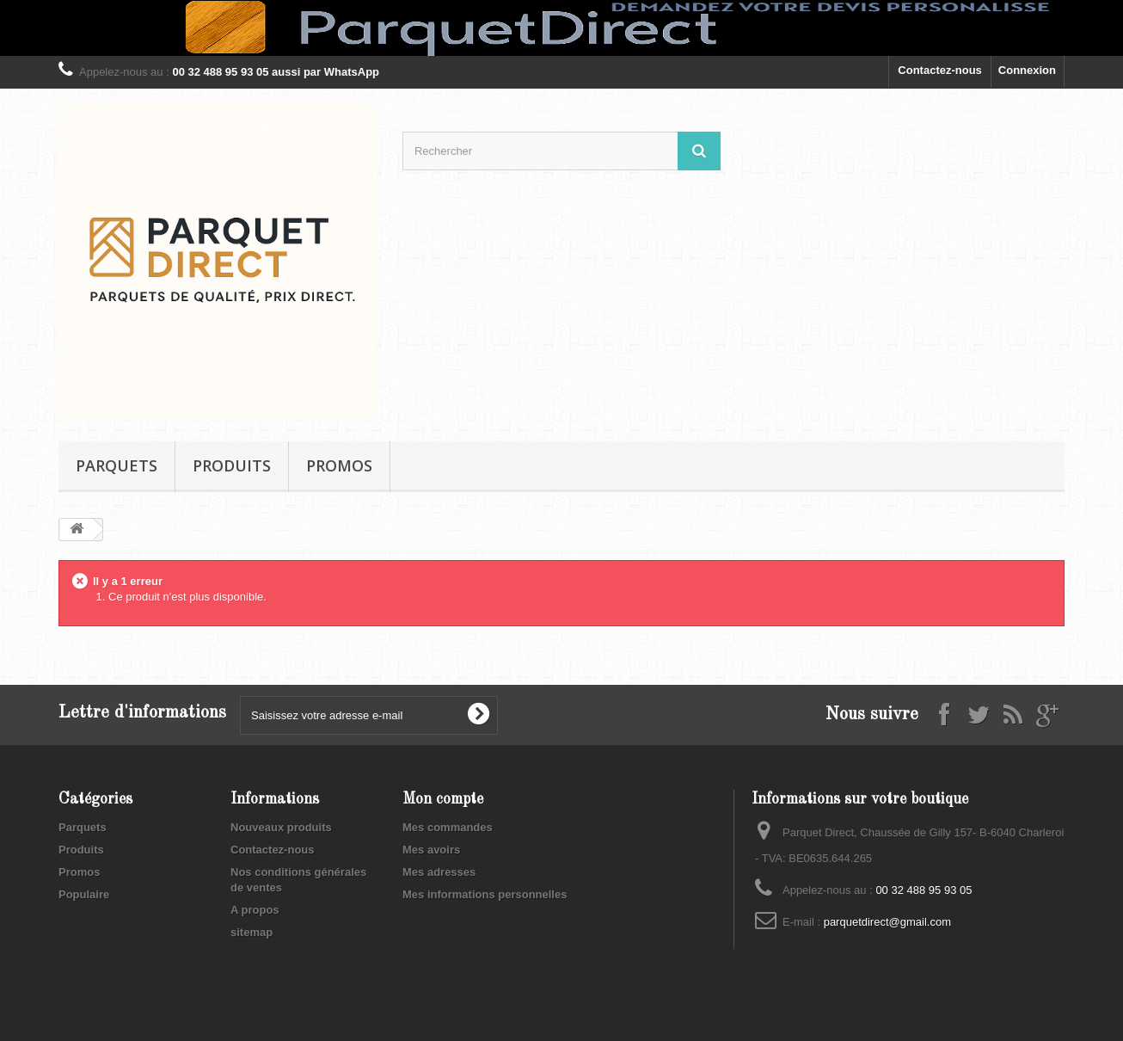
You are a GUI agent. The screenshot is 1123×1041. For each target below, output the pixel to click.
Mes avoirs (431, 849)
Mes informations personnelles (484, 894)
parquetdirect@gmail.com (887, 921)
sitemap (251, 932)
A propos (254, 909)
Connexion (1027, 70)
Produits (232, 465)
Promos (339, 465)
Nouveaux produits (281, 827)
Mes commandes (447, 827)
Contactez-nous (940, 70)
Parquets (116, 465)
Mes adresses (439, 871)
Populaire (83, 894)
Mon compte (442, 799)
